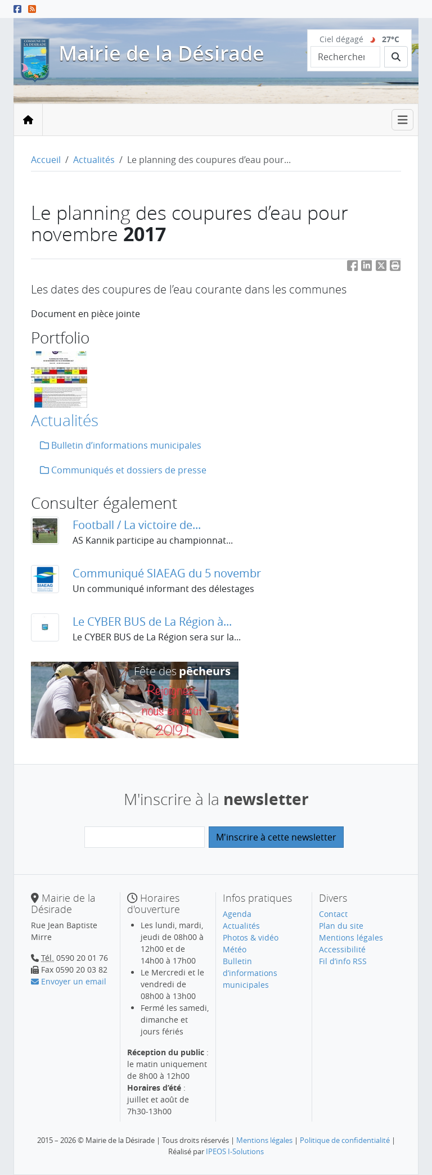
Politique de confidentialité (345, 1140)
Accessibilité (342, 949)
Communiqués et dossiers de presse (123, 470)
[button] (395, 268)
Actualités (94, 159)
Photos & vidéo (250, 937)
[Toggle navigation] (403, 120)
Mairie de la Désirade (161, 53)
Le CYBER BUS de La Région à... (152, 621)
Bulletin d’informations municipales (120, 445)
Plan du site (341, 925)
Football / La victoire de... (137, 524)
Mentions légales (351, 937)
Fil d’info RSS (343, 961)
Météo (234, 949)
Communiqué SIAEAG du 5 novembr (167, 573)
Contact (333, 914)
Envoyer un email (68, 981)
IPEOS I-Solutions (235, 1151)
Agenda (237, 914)
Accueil (46, 159)
